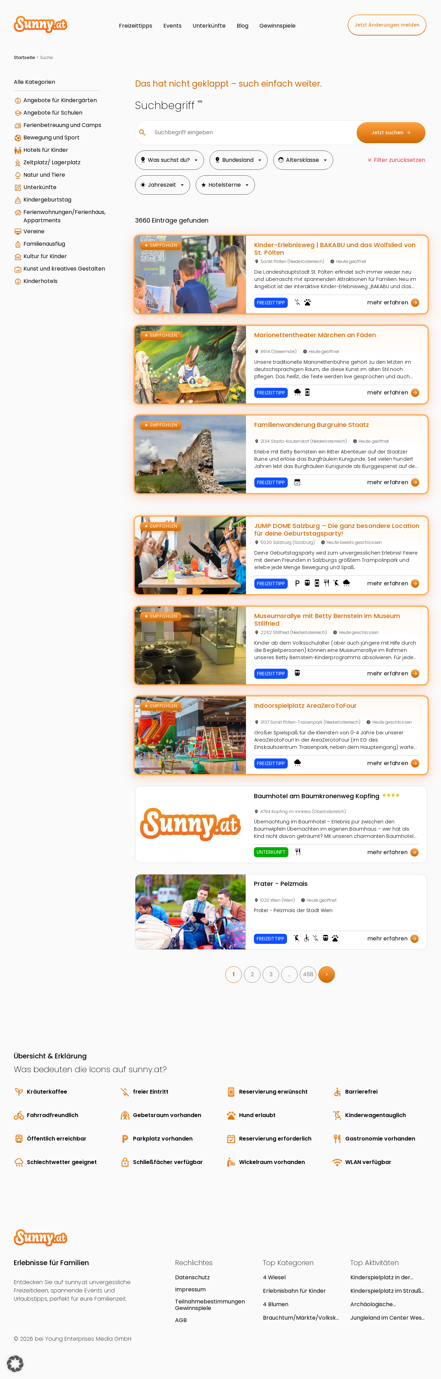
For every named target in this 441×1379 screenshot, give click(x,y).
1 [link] (234, 974)
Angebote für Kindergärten (60, 100)
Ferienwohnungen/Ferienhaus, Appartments (64, 216)
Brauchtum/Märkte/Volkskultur (301, 1317)
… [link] (289, 974)
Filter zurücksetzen (399, 160)
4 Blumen (275, 1304)
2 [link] (252, 974)
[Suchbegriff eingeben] (250, 132)
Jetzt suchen (391, 132)
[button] (15, 1364)
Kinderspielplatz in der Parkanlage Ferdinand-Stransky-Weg (381, 1277)
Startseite (24, 57)
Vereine (33, 231)
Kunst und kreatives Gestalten (64, 269)
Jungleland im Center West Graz (387, 1317)
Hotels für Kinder (45, 150)
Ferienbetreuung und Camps (62, 125)
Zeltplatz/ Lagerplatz (52, 162)
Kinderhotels (40, 281)
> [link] (326, 974)
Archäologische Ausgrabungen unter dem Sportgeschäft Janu (385, 1304)
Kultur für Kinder (45, 256)
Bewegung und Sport (51, 137)
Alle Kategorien (34, 82)
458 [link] (308, 974)
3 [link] (271, 974)
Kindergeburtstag (47, 200)
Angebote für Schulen (52, 113)
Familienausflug (44, 244)
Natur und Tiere (44, 175)
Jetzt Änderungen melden (387, 24)
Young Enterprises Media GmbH (88, 1339)
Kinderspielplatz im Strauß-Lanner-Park (387, 1291)
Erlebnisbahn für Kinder (294, 1291)
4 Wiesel (274, 1277)
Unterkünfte (40, 187)
